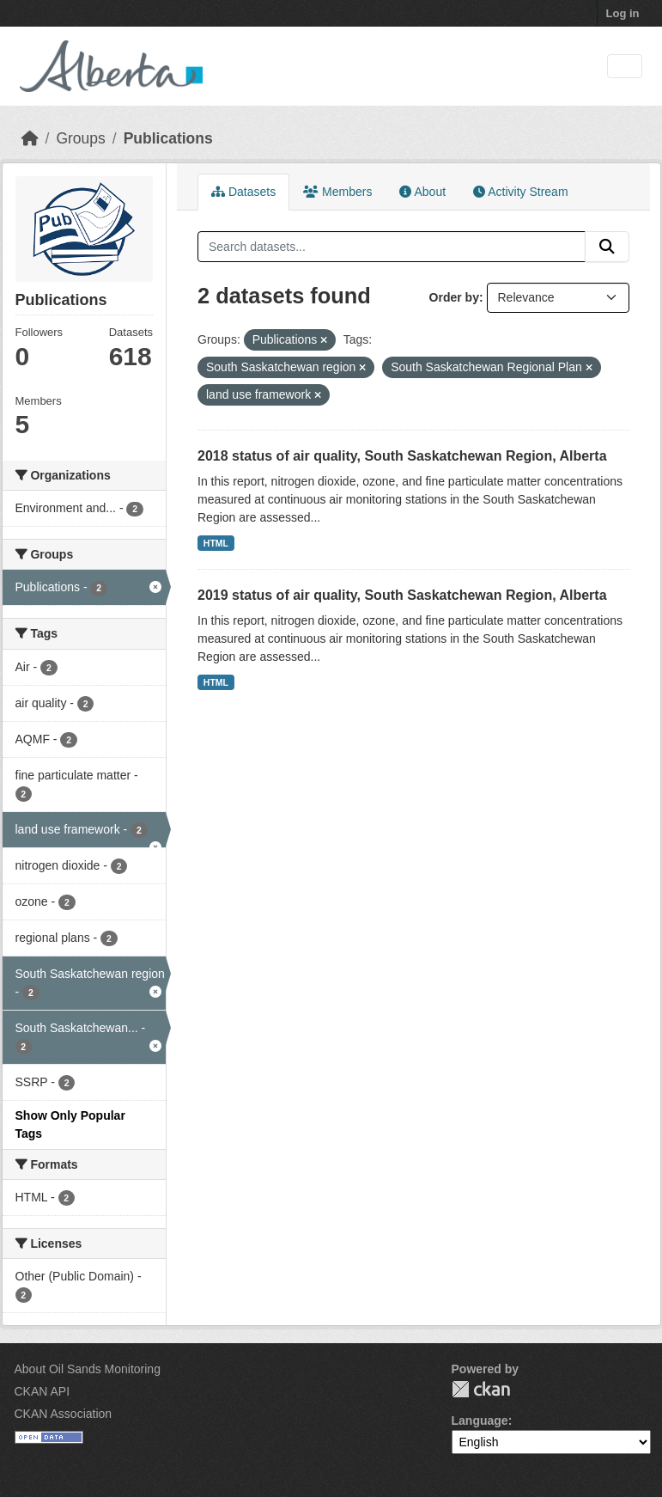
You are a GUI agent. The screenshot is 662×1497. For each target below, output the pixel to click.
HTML (215, 543)
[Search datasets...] (391, 246)
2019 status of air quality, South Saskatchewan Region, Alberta (402, 595)
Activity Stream (520, 192)
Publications (168, 138)
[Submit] (607, 246)
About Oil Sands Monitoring (88, 1369)
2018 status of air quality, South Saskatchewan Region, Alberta (402, 456)
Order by (454, 297)
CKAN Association (63, 1414)
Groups (80, 138)
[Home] (30, 138)
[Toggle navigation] (624, 66)
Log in (623, 13)
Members (337, 192)
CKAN (481, 1389)
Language (480, 1420)
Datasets (243, 192)
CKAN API (42, 1391)
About (422, 192)
